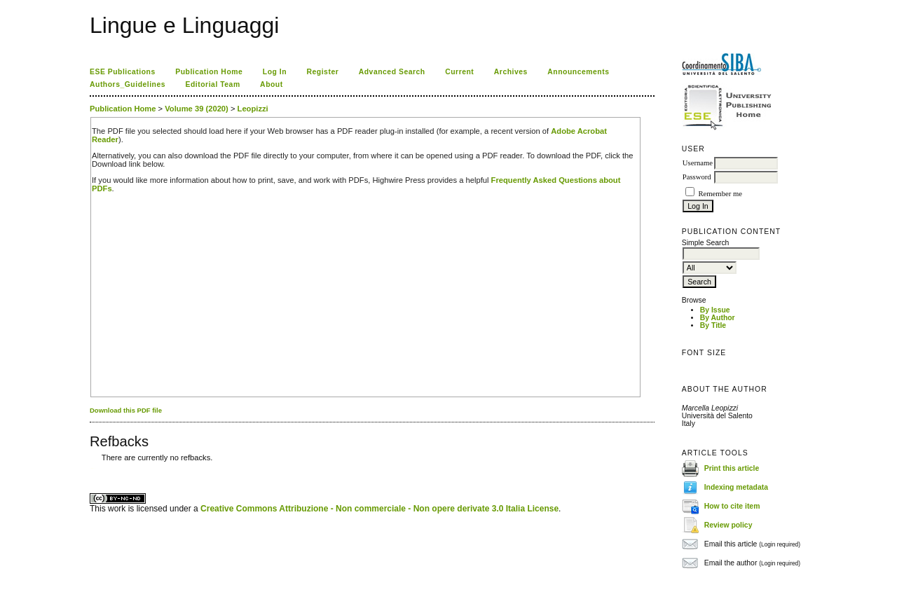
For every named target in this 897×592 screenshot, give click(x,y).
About (271, 84)
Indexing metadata (736, 487)
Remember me (719, 194)
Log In (275, 72)
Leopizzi (253, 108)
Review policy (728, 525)
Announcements (578, 72)
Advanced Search (392, 72)
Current (459, 72)
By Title (713, 325)
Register (323, 72)
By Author (717, 318)
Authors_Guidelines (127, 84)
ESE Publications (123, 72)
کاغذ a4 (91, 468)
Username (698, 163)
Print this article (732, 468)
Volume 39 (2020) (196, 108)
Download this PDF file (126, 410)
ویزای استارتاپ (93, 468)
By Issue (715, 310)
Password (697, 177)
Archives (511, 72)
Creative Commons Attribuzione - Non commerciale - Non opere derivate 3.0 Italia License (379, 509)
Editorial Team (213, 84)
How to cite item (732, 506)
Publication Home (208, 72)
